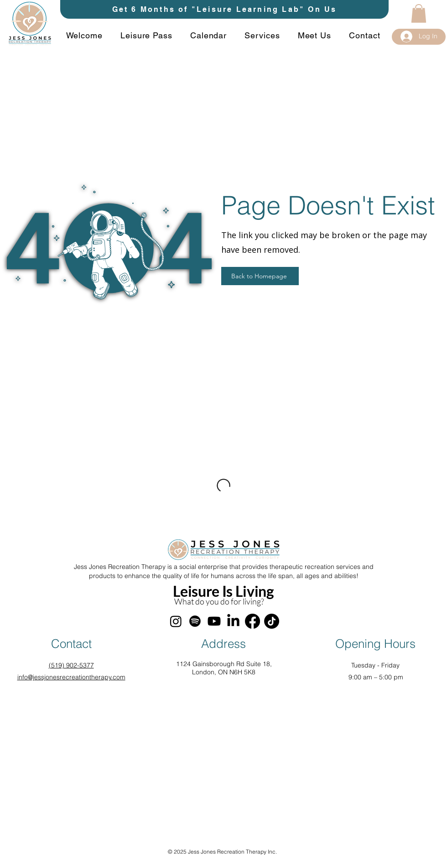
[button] (418, 13)
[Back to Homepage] (260, 276)
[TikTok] (271, 621)
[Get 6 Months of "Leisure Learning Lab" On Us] (224, 9)
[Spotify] (195, 621)
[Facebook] (252, 621)
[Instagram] (175, 621)
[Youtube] (214, 621)
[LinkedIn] (233, 621)
